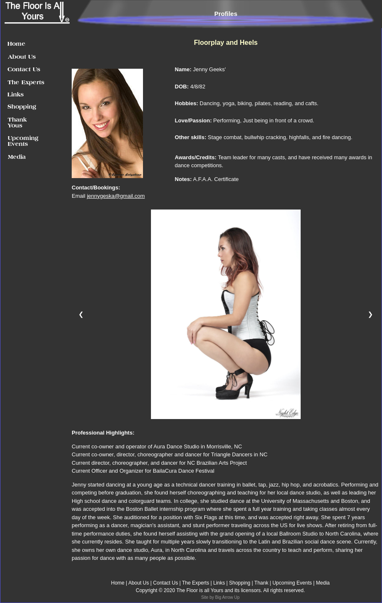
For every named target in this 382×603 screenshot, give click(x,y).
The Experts (196, 583)
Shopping (239, 583)
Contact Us (165, 583)
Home (118, 583)
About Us (138, 583)
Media (323, 583)
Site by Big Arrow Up (220, 597)
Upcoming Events (292, 583)
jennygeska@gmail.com (116, 196)
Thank (262, 583)
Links (219, 583)
